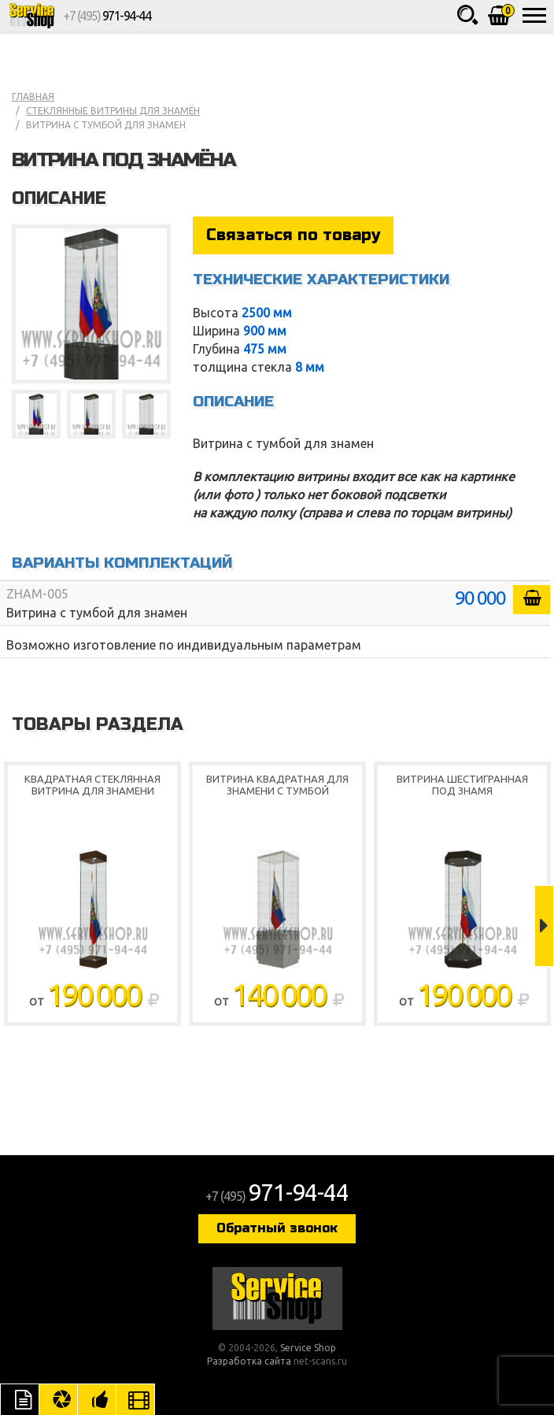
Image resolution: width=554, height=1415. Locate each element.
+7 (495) (106, 16)
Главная (33, 96)
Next (544, 926)
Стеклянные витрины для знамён (113, 111)
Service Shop (31, 15)
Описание (19, 1399)
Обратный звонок (277, 1228)
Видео (135, 1399)
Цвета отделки (58, 1399)
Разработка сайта (249, 1361)
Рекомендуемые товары (96, 1399)
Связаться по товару (293, 235)
